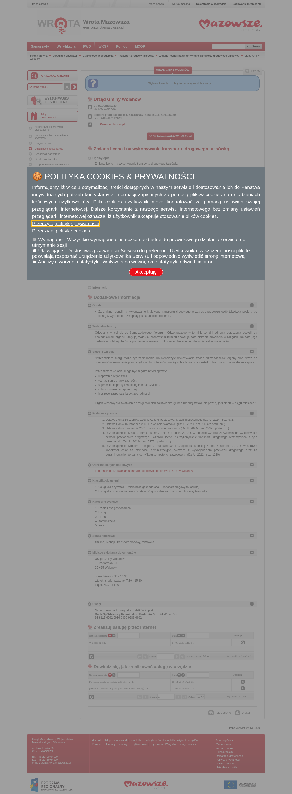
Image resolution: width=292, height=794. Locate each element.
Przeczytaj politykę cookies (61, 230)
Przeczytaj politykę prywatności (65, 223)
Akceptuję (146, 272)
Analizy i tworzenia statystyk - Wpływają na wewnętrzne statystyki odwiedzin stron (126, 261)
